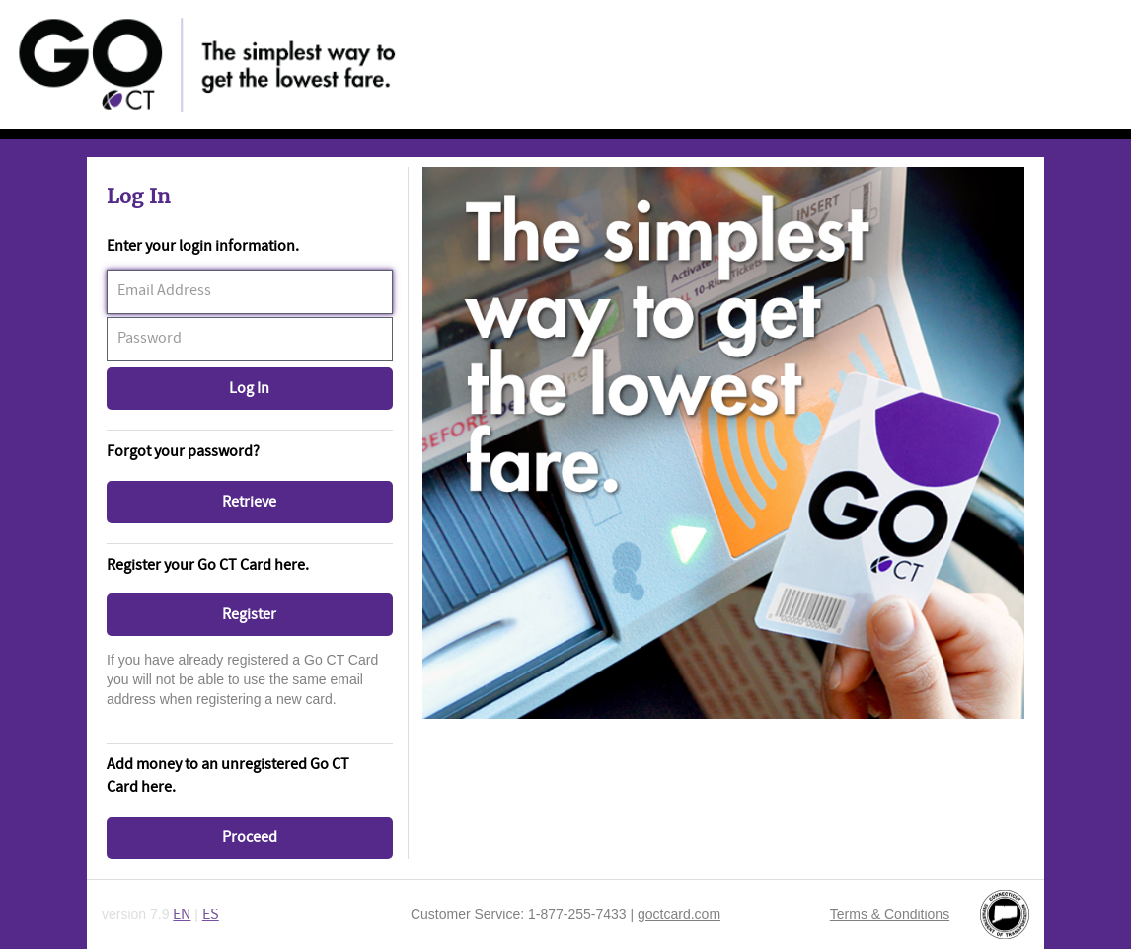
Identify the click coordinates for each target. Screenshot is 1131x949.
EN (181, 915)
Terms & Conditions (889, 914)
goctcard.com (679, 914)
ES (210, 915)
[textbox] (250, 292)
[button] (250, 388)
